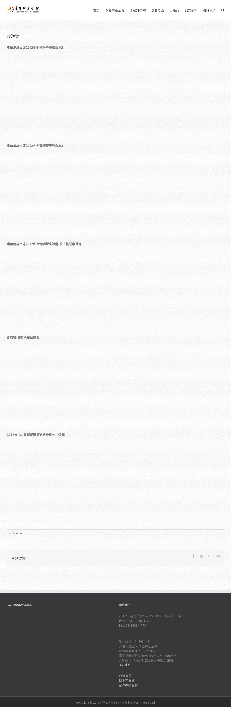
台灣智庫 (125, 675)
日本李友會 (127, 680)
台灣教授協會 (128, 685)
